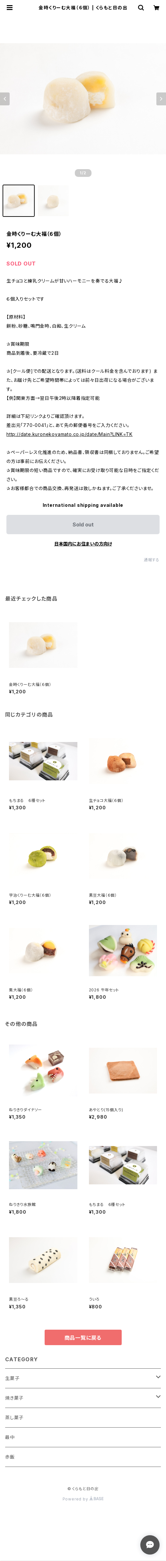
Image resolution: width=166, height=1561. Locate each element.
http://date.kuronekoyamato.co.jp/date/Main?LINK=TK (69, 434)
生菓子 (12, 1378)
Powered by (83, 1499)
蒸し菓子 (14, 1417)
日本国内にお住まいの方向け (83, 543)
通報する (152, 559)
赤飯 (10, 1457)
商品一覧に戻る (83, 1338)
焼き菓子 (14, 1398)
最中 (10, 1437)
